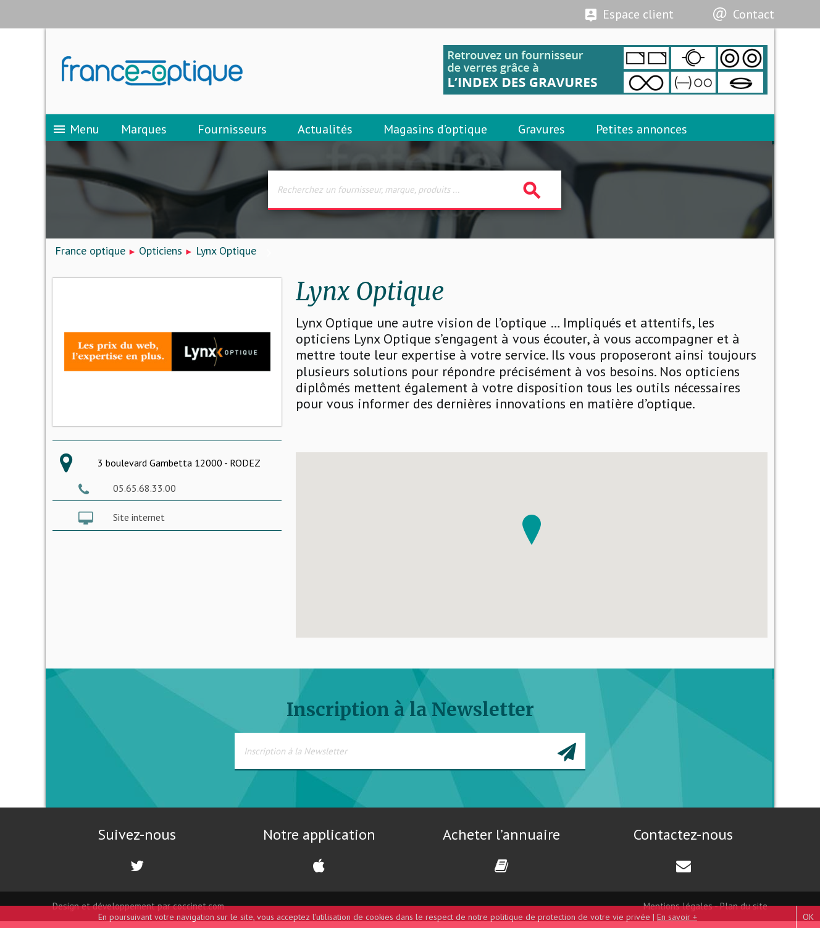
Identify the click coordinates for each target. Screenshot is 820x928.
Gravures (541, 133)
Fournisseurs (232, 133)
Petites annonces (641, 133)
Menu (75, 133)
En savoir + (677, 916)
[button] (531, 536)
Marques (144, 133)
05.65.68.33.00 (144, 495)
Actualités (325, 133)
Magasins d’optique (435, 133)
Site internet (139, 524)
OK (808, 916)
